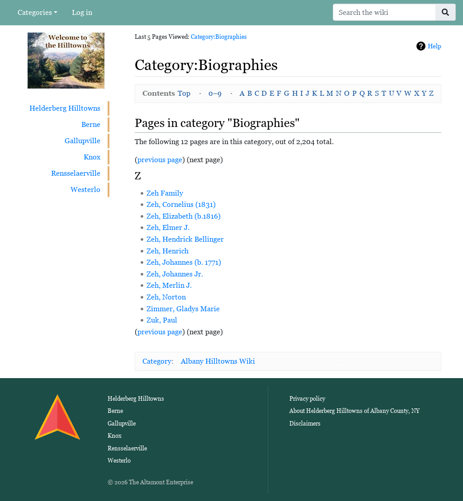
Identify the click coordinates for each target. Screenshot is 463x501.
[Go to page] (445, 12)
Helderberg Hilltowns (64, 108)
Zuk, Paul (161, 320)
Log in (82, 12)
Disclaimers (305, 423)
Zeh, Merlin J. (169, 285)
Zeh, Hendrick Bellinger (185, 239)
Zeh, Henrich (167, 251)
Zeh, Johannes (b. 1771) (183, 262)
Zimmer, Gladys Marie (183, 308)
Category (156, 361)
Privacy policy (307, 398)
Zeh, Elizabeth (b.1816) (183, 216)
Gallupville (82, 140)
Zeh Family (164, 193)
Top (184, 93)
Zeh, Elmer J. (167, 227)
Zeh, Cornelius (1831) (181, 204)
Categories (35, 12)
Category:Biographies (219, 36)
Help (434, 46)
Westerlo (85, 189)
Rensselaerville (75, 173)
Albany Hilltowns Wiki (218, 361)
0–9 (215, 93)
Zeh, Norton (166, 297)
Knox (92, 157)
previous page (159, 159)
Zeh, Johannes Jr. (174, 274)
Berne (90, 124)
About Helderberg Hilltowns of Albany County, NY (354, 410)
